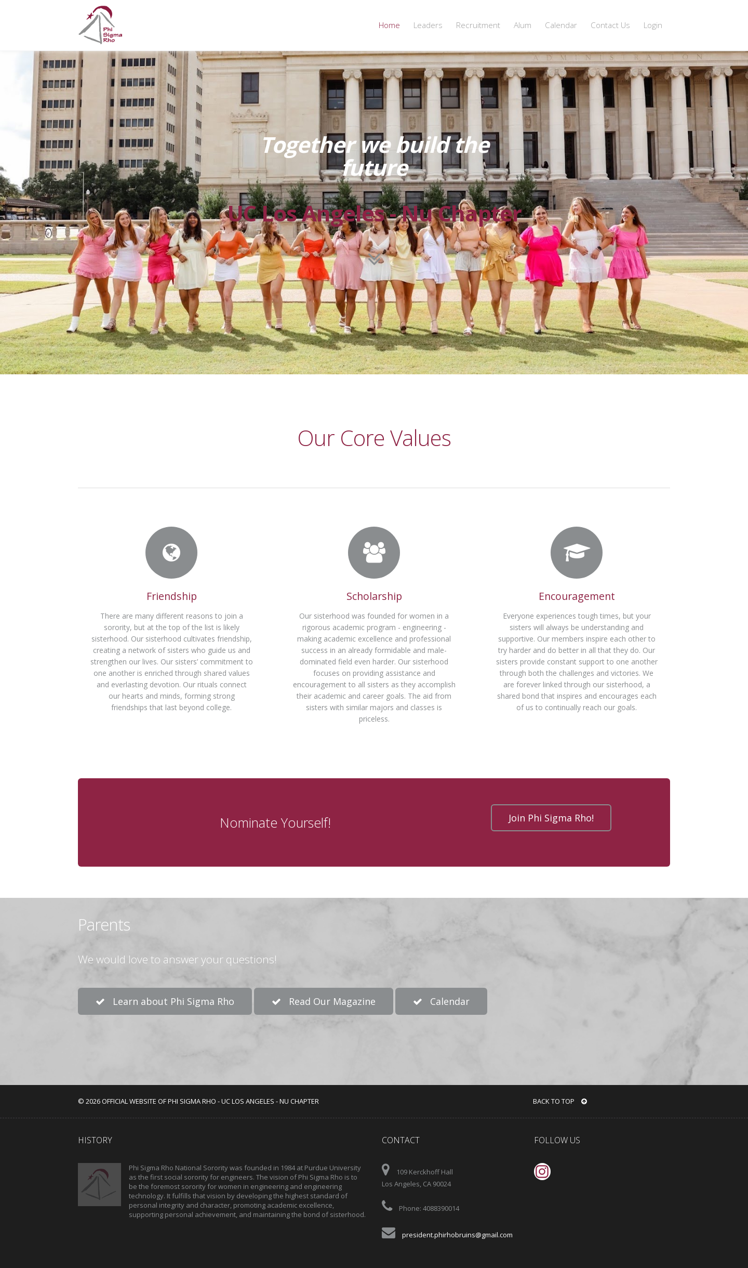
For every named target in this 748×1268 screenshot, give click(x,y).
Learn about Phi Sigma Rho (165, 1001)
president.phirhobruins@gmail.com (457, 1234)
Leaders (428, 25)
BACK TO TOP (560, 1101)
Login (653, 25)
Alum (522, 25)
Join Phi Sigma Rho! (551, 818)
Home (389, 25)
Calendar (561, 25)
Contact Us (610, 25)
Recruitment (478, 25)
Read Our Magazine (324, 1001)
